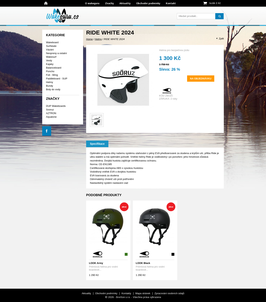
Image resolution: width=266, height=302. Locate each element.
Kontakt (171, 3)
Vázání (50, 49)
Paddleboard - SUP (56, 78)
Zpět (221, 38)
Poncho (50, 71)
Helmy (49, 82)
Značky (109, 3)
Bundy (49, 85)
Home (89, 39)
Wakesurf (51, 56)
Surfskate (51, 46)
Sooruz (50, 109)
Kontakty (126, 293)
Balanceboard (53, 67)
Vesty (49, 60)
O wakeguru (92, 3)
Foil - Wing (52, 75)
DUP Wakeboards (56, 106)
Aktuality (124, 3)
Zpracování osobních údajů (169, 293)
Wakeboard (52, 42)
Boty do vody (53, 89)
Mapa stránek (142, 293)
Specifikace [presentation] (97, 143)
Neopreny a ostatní (56, 53)
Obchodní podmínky (148, 3)
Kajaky (49, 64)
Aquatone (51, 116)
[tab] (97, 144)
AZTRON (51, 113)
